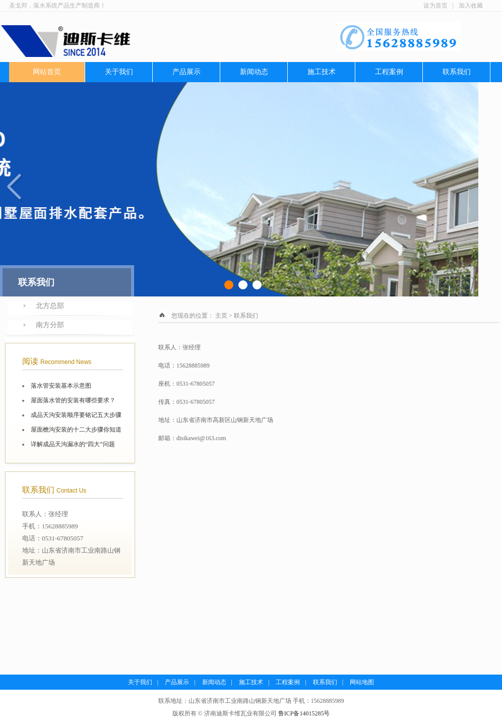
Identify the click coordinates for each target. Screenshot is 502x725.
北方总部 (50, 306)
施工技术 (321, 72)
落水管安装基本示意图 (61, 385)
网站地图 (362, 682)
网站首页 (47, 72)
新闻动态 (254, 72)
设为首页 (435, 5)
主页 (221, 315)
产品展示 (186, 72)
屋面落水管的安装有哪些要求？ (73, 400)
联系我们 (457, 72)
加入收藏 (471, 5)
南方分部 (50, 325)
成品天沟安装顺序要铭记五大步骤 (76, 414)
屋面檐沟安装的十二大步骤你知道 (76, 429)
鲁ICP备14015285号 (304, 713)
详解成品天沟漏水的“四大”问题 (73, 444)
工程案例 (389, 72)
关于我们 (119, 72)
